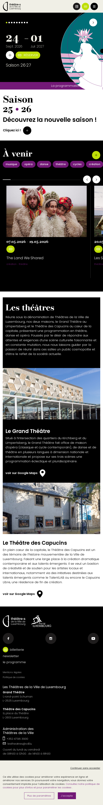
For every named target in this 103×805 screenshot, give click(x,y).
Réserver (28, 55)
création (11, 264)
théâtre (23, 264)
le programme (14, 662)
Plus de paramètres (39, 795)
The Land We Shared (25, 258)
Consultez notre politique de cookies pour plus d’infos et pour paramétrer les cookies (51, 785)
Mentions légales (12, 672)
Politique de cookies (14, 677)
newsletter (11, 656)
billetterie (17, 649)
